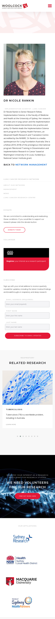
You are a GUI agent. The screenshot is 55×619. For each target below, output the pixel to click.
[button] (17, 436)
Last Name (11, 322)
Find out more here (27, 496)
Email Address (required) (19, 299)
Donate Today (14, 230)
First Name (11, 311)
